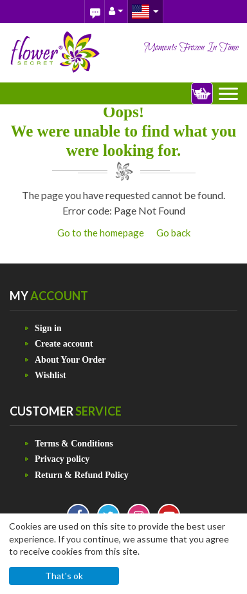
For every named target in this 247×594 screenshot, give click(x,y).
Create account (64, 344)
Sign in (48, 328)
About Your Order (70, 360)
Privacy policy (62, 459)
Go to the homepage (100, 232)
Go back (173, 232)
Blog (94, 11)
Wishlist (50, 375)
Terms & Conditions (74, 443)
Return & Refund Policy (82, 475)
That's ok (64, 575)
